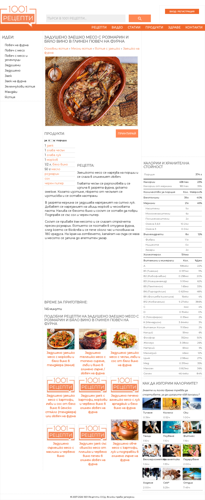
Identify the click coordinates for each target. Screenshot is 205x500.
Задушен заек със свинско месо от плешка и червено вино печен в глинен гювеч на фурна (93, 452)
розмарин (52, 174)
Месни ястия (82, 48)
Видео (117, 27)
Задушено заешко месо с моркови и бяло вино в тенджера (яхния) (61, 357)
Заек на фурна (15, 81)
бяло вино (60, 164)
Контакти (194, 27)
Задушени (12, 65)
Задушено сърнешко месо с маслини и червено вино (60, 448)
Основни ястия (56, 48)
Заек (8, 76)
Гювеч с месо (15, 50)
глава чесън (56, 150)
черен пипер (54, 183)
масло (55, 169)
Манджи (11, 92)
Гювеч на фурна (16, 45)
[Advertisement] (22, 118)
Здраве (174, 27)
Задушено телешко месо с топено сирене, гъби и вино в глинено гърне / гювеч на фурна (93, 361)
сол (47, 178)
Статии (134, 27)
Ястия (10, 97)
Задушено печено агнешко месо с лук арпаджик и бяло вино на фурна (124, 400)
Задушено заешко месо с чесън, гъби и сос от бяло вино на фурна (124, 357)
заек (50, 145)
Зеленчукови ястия (20, 86)
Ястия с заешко (108, 48)
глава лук (54, 155)
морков (52, 160)
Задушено (12, 70)
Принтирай (127, 133)
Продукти (154, 27)
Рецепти (99, 27)
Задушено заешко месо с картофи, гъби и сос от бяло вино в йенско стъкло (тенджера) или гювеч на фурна (60, 404)
